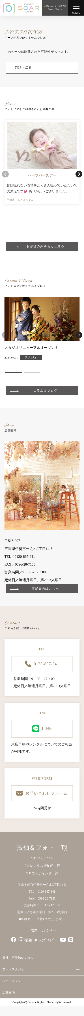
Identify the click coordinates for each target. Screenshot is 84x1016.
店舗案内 (8, 992)
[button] (79, 174)
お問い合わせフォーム (42, 793)
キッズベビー (46, 940)
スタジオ (31, 357)
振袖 (28, 940)
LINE (42, 729)
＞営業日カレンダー (42, 930)
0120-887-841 (42, 664)
